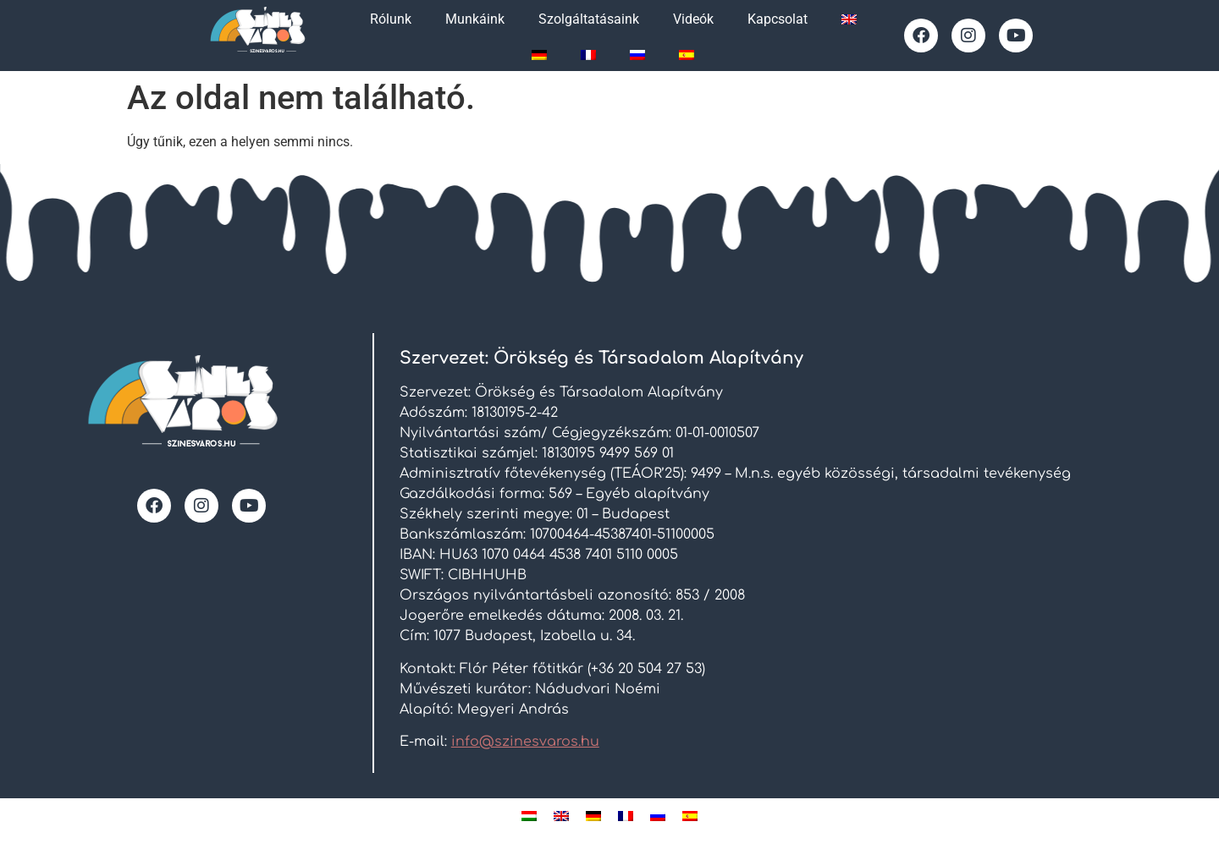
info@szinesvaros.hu (525, 741)
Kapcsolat (777, 19)
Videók (693, 19)
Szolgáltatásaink (588, 19)
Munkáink (475, 19)
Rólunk (390, 19)
